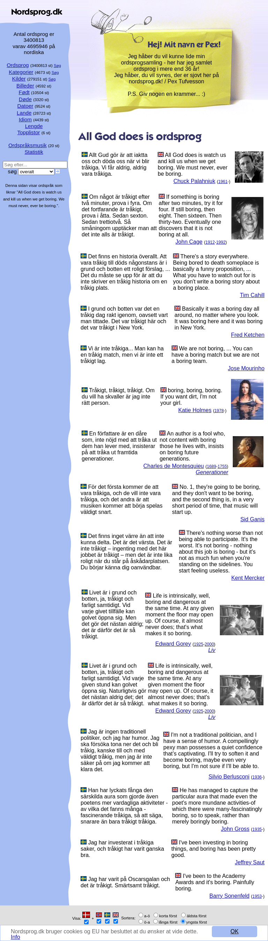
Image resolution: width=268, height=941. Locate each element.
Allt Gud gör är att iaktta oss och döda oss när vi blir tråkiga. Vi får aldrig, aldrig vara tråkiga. (115, 164)
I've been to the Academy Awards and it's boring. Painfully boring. (214, 882)
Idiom (25, 119)
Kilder (19, 79)
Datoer (25, 106)
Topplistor (28, 132)
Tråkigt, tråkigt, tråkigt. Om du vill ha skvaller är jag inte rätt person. (118, 396)
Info (15, 937)
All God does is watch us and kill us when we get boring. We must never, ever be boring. (193, 164)
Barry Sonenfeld (229, 896)
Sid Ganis (252, 519)
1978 (219, 410)
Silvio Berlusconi (228, 777)
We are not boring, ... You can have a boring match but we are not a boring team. (215, 355)
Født (24, 92)
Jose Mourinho (246, 368)
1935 (257, 829)
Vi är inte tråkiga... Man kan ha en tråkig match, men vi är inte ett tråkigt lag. (122, 355)
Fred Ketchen (248, 335)
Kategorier (21, 72)
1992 (220, 242)
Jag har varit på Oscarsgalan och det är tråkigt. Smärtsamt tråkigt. (125, 882)
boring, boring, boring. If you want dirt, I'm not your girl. (191, 396)
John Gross (235, 829)
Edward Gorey (173, 644)
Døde (25, 99)
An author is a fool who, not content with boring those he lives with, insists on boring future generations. (192, 446)
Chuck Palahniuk (194, 181)
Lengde (34, 126)
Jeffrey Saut (250, 862)
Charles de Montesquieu (173, 466)
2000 (209, 644)
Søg (57, 65)
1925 (198, 644)
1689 (211, 466)
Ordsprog (18, 65)
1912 (210, 242)
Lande (24, 113)
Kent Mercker (248, 578)
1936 (257, 777)
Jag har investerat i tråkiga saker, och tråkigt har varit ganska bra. (122, 849)
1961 (223, 181)
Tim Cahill (252, 295)
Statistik (33, 152)
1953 (257, 896)
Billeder (25, 86)
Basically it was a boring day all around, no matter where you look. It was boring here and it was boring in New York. (218, 318)
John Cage (189, 242)
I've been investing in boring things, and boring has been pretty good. (213, 849)
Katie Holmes (194, 410)
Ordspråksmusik (27, 145)
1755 (222, 466)
